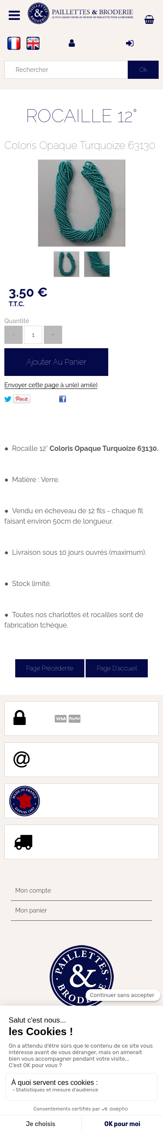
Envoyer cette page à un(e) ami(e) (50, 385)
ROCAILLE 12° (81, 115)
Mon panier (31, 910)
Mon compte (33, 890)
